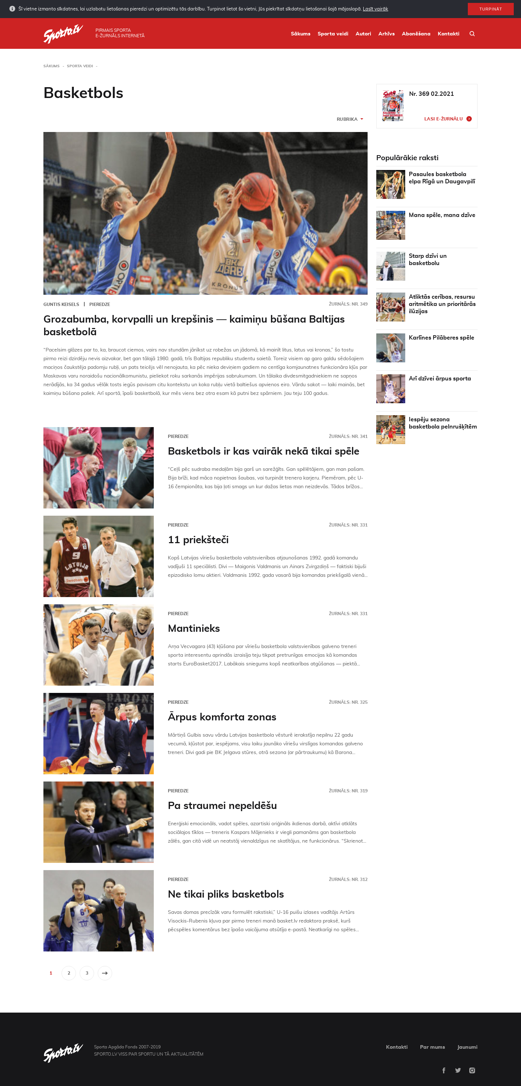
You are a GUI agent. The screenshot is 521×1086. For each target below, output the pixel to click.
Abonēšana (416, 34)
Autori (363, 34)
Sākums (300, 34)
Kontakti (448, 34)
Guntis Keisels (61, 304)
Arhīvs (386, 34)
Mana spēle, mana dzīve (442, 215)
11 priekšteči (198, 540)
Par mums (432, 1047)
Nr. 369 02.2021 (431, 94)
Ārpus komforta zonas (222, 717)
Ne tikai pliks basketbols (226, 895)
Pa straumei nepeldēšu (222, 806)
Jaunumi (467, 1047)
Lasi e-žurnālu (443, 119)
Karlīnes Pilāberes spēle (441, 338)
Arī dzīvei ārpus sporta (440, 379)
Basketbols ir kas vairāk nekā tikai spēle (263, 452)
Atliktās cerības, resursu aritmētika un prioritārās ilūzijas (442, 304)
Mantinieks (194, 629)
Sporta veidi (333, 34)
